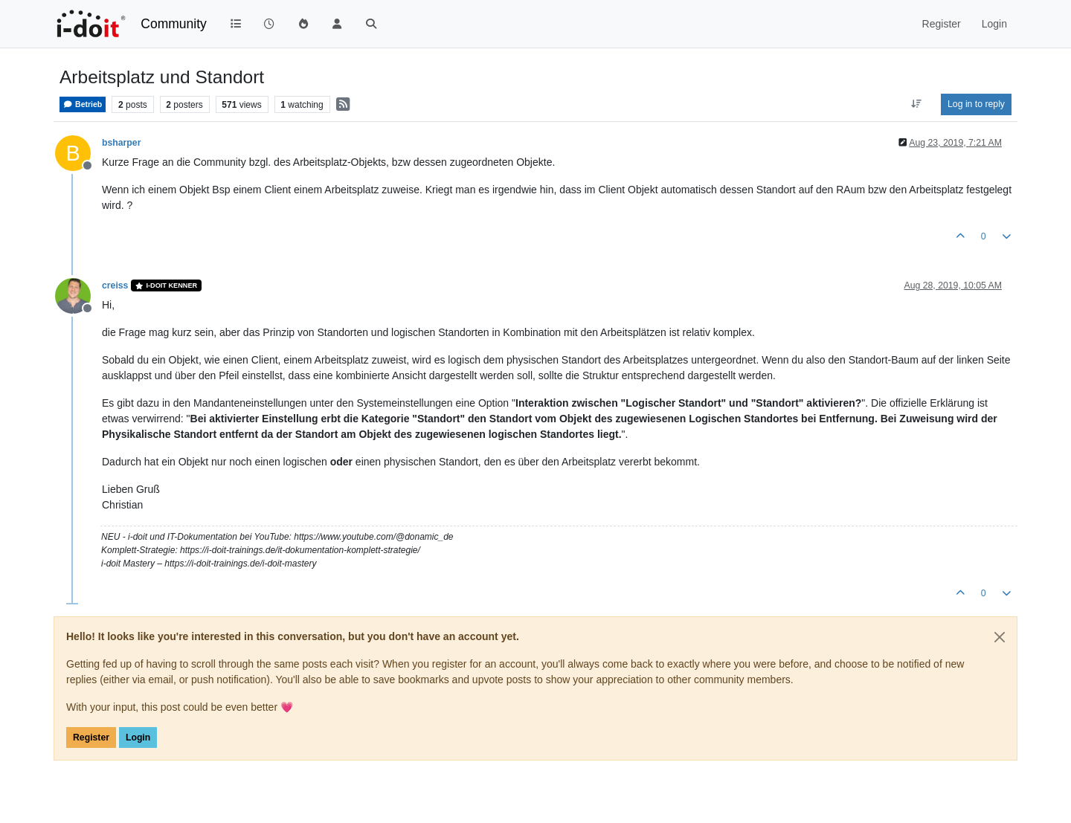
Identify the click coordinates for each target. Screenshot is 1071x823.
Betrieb (82, 104)
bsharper (121, 143)
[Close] (999, 637)
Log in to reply (976, 104)
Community (174, 23)
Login (138, 737)
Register (91, 737)
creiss (115, 285)
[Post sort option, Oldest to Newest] (916, 104)
